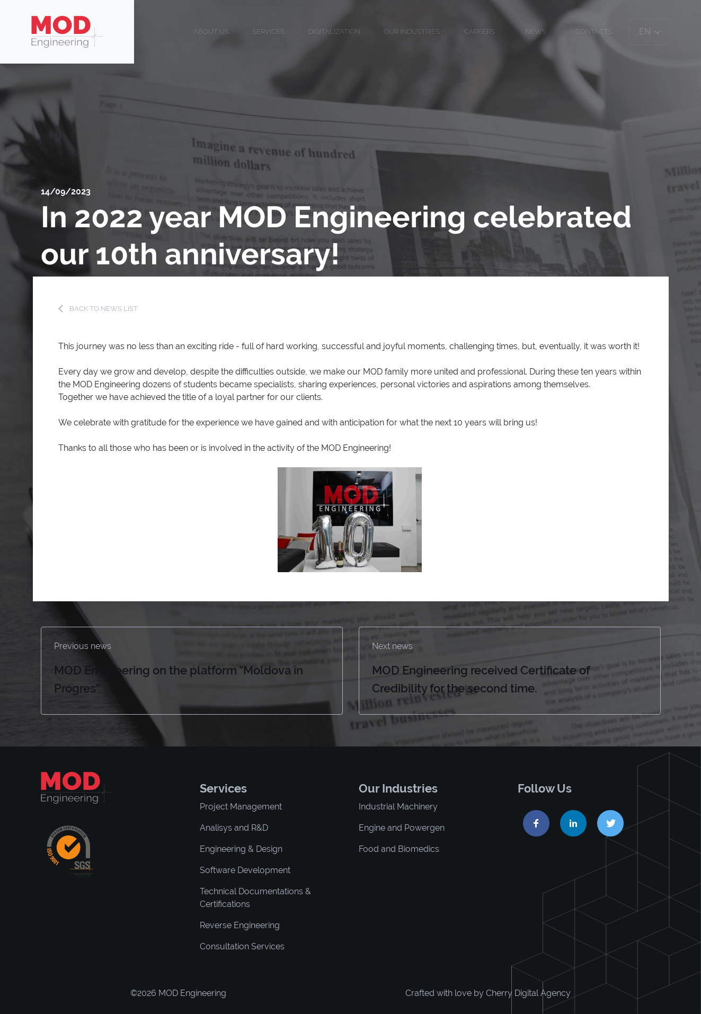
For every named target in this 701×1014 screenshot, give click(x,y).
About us (211, 31)
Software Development (245, 870)
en (649, 31)
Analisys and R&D (234, 828)
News (535, 31)
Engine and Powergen (402, 828)
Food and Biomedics (399, 849)
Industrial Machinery (398, 807)
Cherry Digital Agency (528, 993)
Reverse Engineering (240, 925)
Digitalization (334, 31)
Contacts (594, 31)
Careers (479, 31)
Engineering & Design (241, 849)
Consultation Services (242, 946)
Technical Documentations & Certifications (255, 897)
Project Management (241, 807)
